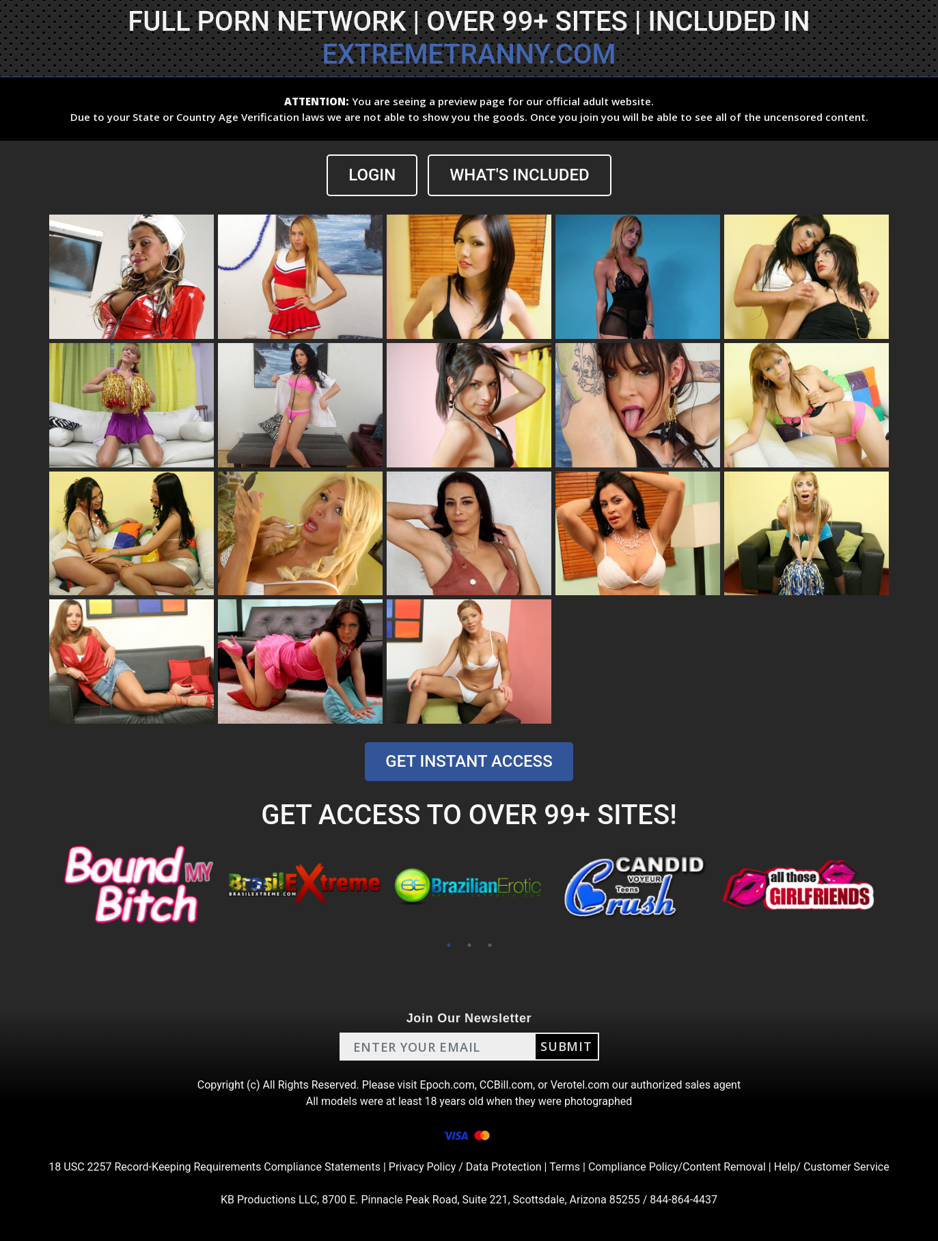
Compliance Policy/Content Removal (677, 1166)
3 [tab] (490, 945)
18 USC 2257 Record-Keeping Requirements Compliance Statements (215, 1166)
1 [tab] (449, 945)
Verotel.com (580, 1084)
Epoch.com (447, 1084)
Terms (564, 1166)
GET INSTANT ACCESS (468, 761)
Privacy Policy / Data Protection (465, 1166)
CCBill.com (506, 1084)
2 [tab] (469, 945)
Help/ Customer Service (831, 1166)
